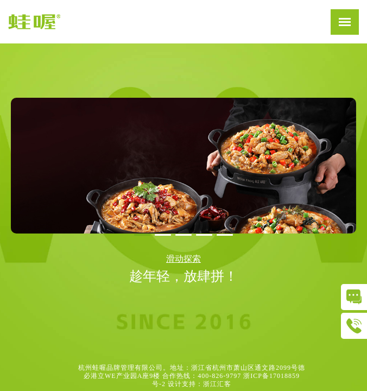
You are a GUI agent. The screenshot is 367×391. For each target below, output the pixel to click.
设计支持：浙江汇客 (199, 384)
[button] (142, 235)
